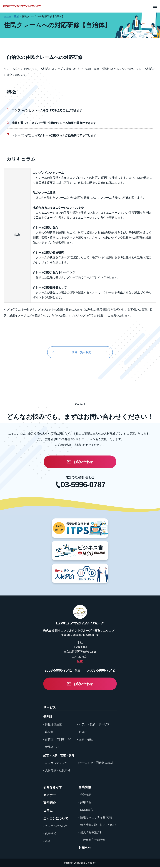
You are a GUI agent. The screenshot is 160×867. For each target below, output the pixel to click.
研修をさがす (52, 787)
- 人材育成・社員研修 (56, 770)
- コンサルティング (55, 762)
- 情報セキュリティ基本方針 (96, 817)
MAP (80, 661)
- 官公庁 (82, 731)
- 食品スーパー (52, 746)
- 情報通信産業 (52, 724)
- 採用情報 (84, 802)
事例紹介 (49, 802)
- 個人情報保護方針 (90, 832)
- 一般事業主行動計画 (91, 839)
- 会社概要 (84, 794)
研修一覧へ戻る (81, 352)
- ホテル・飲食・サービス (93, 724)
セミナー (49, 795)
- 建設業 (48, 731)
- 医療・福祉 (85, 739)
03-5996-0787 (83, 485)
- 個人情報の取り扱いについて (97, 824)
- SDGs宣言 (85, 809)
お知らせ (84, 847)
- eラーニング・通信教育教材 (94, 762)
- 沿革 (47, 841)
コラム (48, 810)
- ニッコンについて (55, 826)
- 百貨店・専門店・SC (57, 739)
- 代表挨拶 (49, 833)
